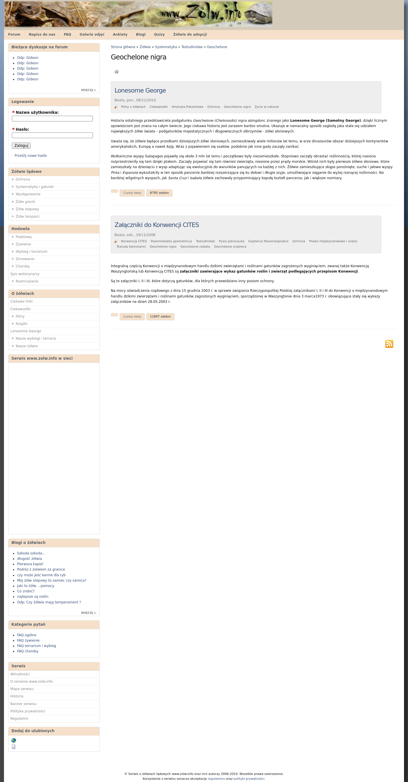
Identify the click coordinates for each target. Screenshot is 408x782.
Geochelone (217, 47)
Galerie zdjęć (92, 35)
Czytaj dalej (132, 193)
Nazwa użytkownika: (35, 112)
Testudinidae (192, 47)
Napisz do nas (42, 35)
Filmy (17, 316)
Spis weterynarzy (24, 274)
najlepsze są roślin (32, 597)
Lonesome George (25, 331)
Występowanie (25, 194)
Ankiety (120, 35)
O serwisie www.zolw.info (31, 682)
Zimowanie (22, 258)
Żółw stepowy (24, 209)
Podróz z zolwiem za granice (41, 569)
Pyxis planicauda (232, 241)
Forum (14, 35)
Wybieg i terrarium (28, 251)
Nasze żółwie (24, 346)
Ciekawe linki (21, 301)
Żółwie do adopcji (190, 35)
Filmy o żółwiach (133, 107)
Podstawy (21, 236)
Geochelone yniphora (230, 246)
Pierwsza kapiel (30, 564)
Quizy (159, 35)
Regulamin (19, 719)
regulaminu (216, 779)
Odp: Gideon (27, 58)
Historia (16, 696)
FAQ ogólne (26, 635)
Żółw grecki (22, 201)
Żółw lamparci (25, 216)
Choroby (20, 266)
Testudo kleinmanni (131, 246)
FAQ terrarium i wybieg (36, 646)
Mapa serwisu (21, 689)
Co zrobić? (26, 591)
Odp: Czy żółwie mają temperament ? (49, 602)
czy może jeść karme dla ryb (41, 575)
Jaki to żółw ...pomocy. (36, 586)
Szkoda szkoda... (31, 553)
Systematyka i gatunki (32, 186)
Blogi (141, 35)
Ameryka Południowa (187, 107)
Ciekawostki (20, 309)
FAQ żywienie (28, 640)
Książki (18, 323)
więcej (87, 90)
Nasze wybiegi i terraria (33, 338)
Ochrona (20, 179)
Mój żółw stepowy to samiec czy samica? (51, 580)
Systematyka (166, 47)
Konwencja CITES (134, 241)
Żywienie (20, 244)
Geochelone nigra (237, 107)
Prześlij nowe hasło (30, 156)
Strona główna (123, 47)
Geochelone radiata (195, 246)
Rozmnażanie (24, 281)
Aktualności (20, 674)
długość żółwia (29, 559)
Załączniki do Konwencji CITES (156, 224)
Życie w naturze (267, 107)
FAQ (67, 35)
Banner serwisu (23, 704)
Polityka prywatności (27, 711)
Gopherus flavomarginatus (268, 241)
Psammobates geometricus (171, 241)
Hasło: (20, 129)
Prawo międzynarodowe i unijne (333, 241)
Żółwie (145, 47)
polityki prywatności (249, 779)
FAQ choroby (27, 651)
